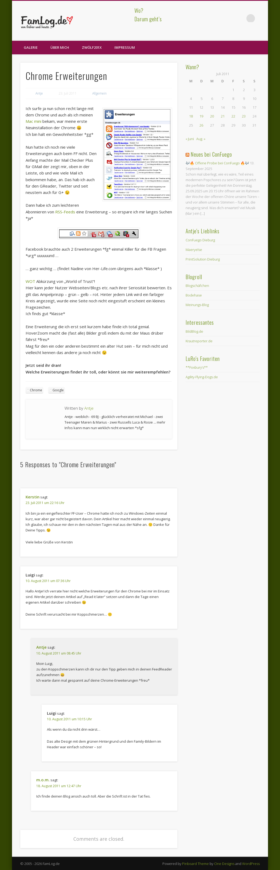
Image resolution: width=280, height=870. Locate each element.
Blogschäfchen (197, 285)
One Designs (224, 863)
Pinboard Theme (195, 863)
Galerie (31, 47)
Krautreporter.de (199, 341)
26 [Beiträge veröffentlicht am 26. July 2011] (201, 125)
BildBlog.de (194, 331)
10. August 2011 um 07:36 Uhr (48, 581)
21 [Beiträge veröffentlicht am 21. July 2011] (223, 116)
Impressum (124, 47)
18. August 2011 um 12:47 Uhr (58, 786)
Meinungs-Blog (197, 304)
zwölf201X (92, 47)
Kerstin (32, 496)
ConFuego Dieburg (200, 240)
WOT (30, 281)
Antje (39, 93)
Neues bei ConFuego (211, 154)
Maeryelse (194, 249)
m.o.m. (43, 779)
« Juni (190, 138)
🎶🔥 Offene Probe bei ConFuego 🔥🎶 (217, 163)
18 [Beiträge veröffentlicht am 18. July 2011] (191, 116)
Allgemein (99, 93)
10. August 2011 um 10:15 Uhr (69, 719)
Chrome (36, 390)
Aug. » (200, 138)
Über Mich (59, 47)
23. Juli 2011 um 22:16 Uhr (45, 503)
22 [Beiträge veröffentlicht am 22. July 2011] (233, 116)
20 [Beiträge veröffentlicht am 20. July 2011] (212, 116)
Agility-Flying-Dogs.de (202, 377)
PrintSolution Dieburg (203, 259)
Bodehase (194, 295)
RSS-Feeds (65, 211)
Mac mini (33, 121)
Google (58, 390)
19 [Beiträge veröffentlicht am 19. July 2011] (201, 116)
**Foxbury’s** (197, 367)
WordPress (251, 863)
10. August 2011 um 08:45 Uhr (58, 653)
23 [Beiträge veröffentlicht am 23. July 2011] (244, 116)
